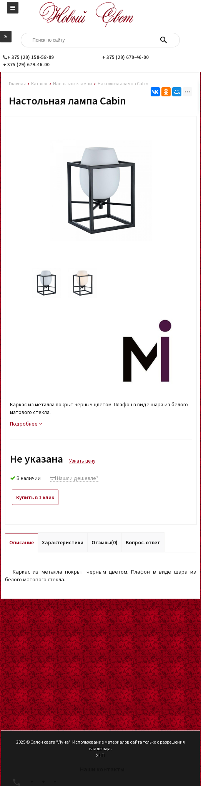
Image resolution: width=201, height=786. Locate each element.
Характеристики (62, 542)
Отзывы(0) (104, 542)
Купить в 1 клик (35, 497)
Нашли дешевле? (74, 478)
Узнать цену (82, 461)
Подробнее (26, 423)
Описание (21, 542)
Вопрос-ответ (143, 542)
